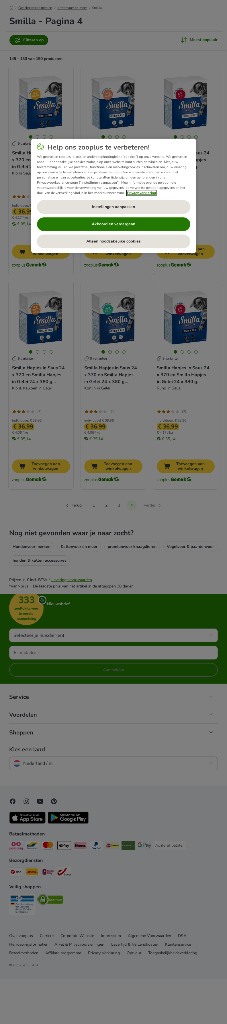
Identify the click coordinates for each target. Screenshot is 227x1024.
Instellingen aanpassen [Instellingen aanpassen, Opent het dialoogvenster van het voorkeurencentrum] (113, 207)
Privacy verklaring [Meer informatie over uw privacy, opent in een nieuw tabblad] (141, 193)
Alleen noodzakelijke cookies (113, 241)
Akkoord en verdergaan (113, 224)
